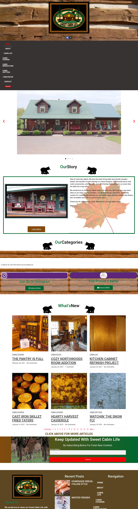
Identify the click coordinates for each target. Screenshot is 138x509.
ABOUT (25, 44)
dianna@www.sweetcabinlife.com (27, 491)
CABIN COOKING (48, 44)
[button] (4, 79)
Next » (92, 387)
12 (81, 387)
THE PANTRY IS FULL (27, 316)
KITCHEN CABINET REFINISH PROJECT (104, 318)
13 (84, 387)
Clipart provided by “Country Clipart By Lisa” (27, 495)
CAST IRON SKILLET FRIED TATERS (27, 376)
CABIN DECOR (97, 44)
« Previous (47, 387)
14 (87, 387)
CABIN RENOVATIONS (66, 44)
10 (74, 387)
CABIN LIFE (35, 44)
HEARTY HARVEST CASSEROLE (65, 376)
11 (78, 387)
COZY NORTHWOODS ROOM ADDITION (66, 318)
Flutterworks (109, 505)
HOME (17, 44)
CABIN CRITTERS (83, 44)
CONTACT (109, 44)
